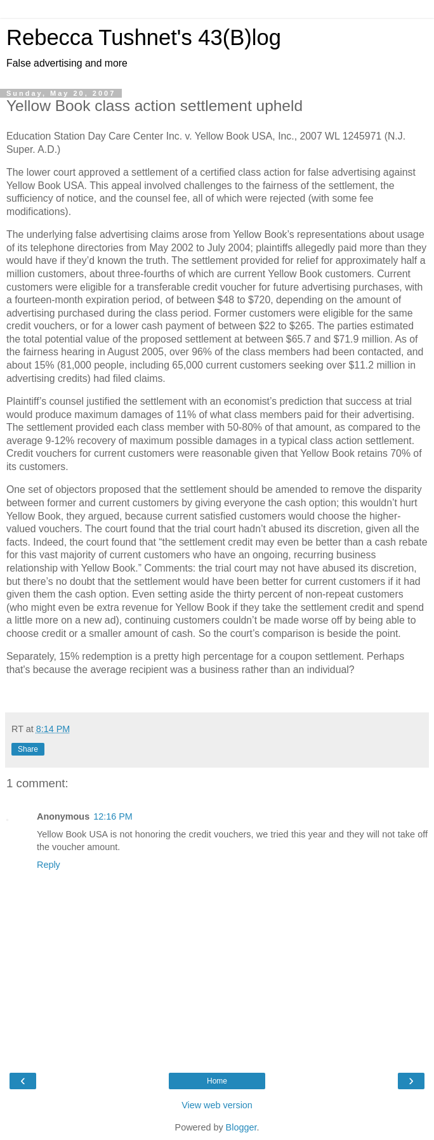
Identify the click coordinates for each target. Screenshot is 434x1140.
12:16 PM (113, 816)
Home (217, 1081)
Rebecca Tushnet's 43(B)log (143, 37)
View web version (217, 1105)
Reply (48, 865)
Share (28, 749)
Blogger (241, 1127)
